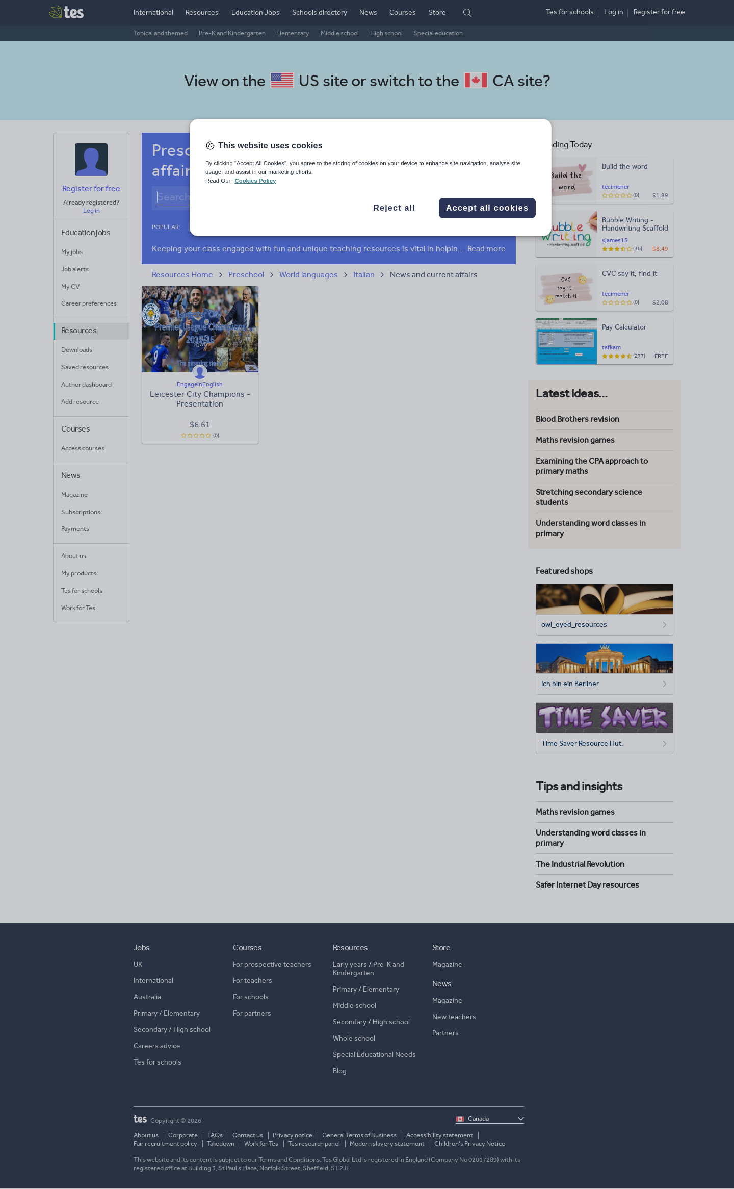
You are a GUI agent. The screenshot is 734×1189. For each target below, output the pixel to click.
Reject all (394, 208)
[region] (371, 177)
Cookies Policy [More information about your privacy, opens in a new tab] (255, 181)
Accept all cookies (487, 208)
